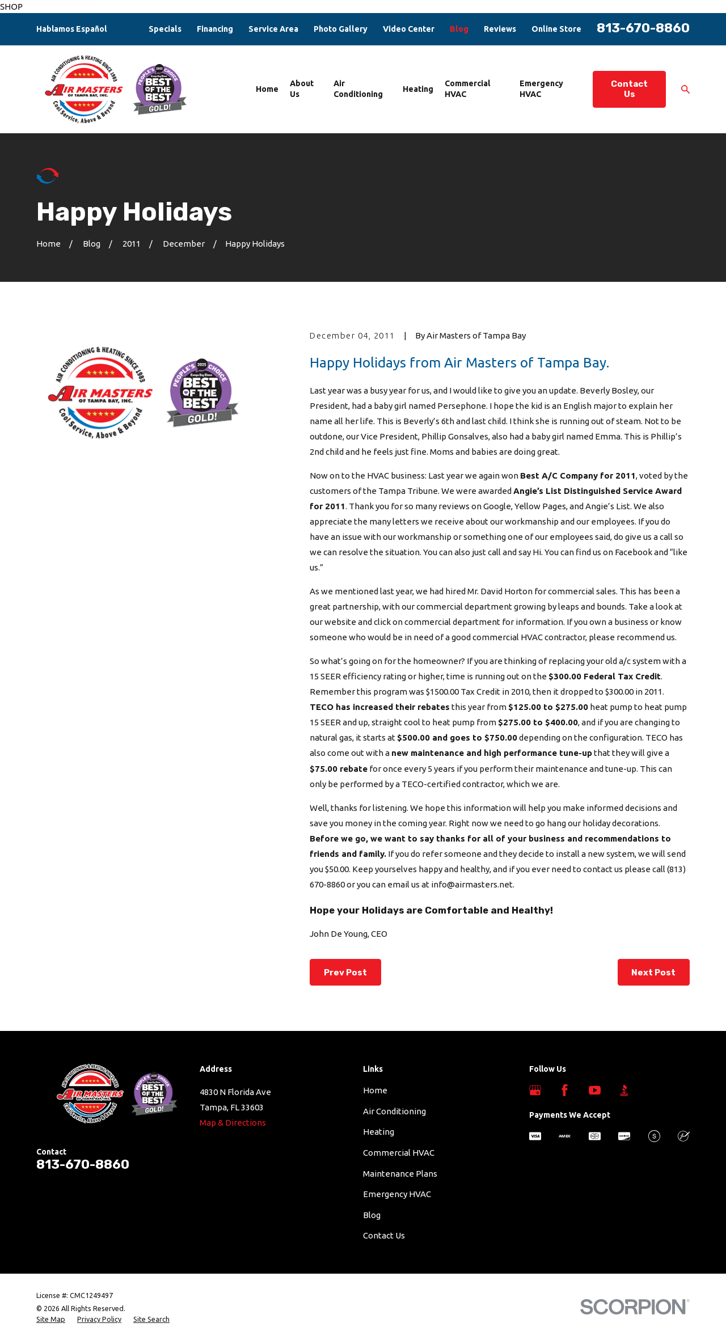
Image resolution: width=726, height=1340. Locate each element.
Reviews (500, 28)
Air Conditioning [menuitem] (358, 89)
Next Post (653, 972)
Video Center (408, 28)
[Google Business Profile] (535, 1090)
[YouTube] (595, 1090)
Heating (378, 1131)
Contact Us (629, 89)
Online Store (556, 28)
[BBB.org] (624, 1090)
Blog (459, 28)
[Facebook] (565, 1090)
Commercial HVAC (398, 1152)
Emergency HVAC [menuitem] (541, 89)
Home (375, 1090)
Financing (215, 28)
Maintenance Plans (400, 1173)
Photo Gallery (341, 28)
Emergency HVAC (397, 1194)
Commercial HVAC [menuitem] (468, 89)
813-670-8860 (643, 28)
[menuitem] (50, 1319)
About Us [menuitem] (302, 89)
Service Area (273, 28)
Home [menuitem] (267, 89)
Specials (165, 28)
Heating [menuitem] (418, 89)
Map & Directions (233, 1122)
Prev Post (345, 972)
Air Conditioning (394, 1111)
